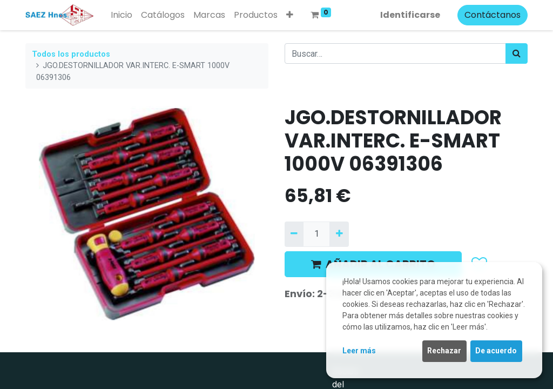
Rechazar (444, 350)
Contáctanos (492, 15)
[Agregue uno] (338, 234)
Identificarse (410, 15)
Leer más (359, 350)
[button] (290, 15)
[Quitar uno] (294, 234)
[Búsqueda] (516, 53)
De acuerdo (496, 350)
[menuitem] (121, 15)
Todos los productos (71, 54)
